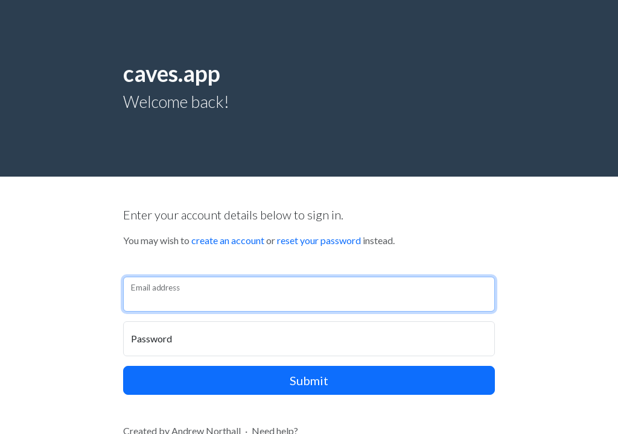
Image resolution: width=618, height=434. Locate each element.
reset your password (319, 240)
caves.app (171, 73)
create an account (227, 240)
